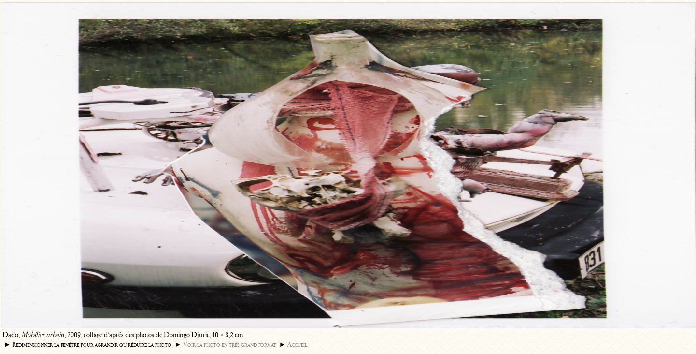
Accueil (297, 344)
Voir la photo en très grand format (229, 344)
